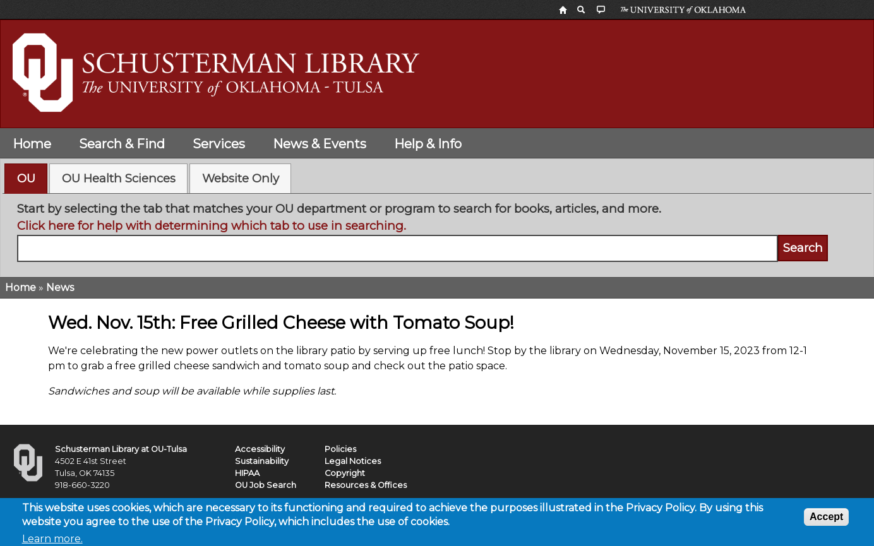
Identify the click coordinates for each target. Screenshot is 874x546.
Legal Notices (353, 461)
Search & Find (122, 143)
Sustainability (262, 461)
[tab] (25, 178)
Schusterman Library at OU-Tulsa (121, 449)
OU (26, 178)
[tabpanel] (437, 231)
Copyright (345, 473)
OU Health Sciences (119, 178)
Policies (340, 449)
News (60, 288)
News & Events (319, 143)
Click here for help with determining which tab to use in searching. (211, 225)
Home (32, 143)
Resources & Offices (366, 485)
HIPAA (247, 473)
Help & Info (428, 143)
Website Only (240, 178)
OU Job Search (265, 485)
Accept (826, 519)
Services (219, 143)
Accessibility (260, 449)
